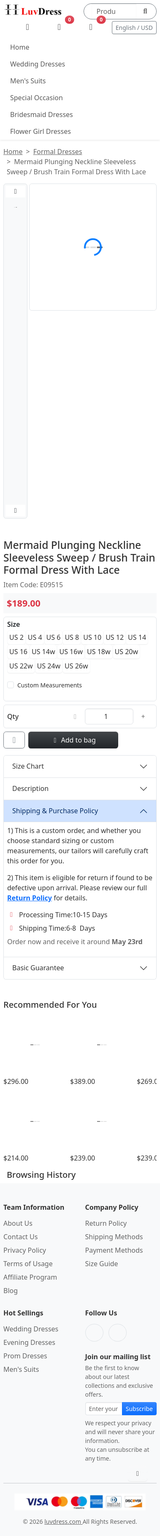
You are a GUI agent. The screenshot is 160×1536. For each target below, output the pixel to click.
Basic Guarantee (38, 967)
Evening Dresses (29, 1342)
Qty (13, 716)
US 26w (76, 666)
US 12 (115, 637)
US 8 (72, 637)
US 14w (43, 651)
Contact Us (20, 1236)
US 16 (18, 651)
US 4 (35, 637)
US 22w (21, 666)
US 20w (126, 651)
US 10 (92, 637)
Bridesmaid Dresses (41, 114)
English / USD (134, 28)
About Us (18, 1223)
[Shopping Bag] (91, 27)
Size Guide (101, 1263)
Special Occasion (36, 97)
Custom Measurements (49, 685)
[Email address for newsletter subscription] (103, 1408)
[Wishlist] (59, 27)
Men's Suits (28, 80)
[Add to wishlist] (14, 740)
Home (20, 47)
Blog (10, 1290)
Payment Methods (114, 1250)
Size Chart (28, 766)
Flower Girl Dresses (40, 131)
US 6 (53, 637)
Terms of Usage (28, 1263)
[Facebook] (94, 1333)
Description (30, 788)
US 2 (16, 637)
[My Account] (27, 27)
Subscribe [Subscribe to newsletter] (139, 1409)
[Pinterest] (117, 1333)
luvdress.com (63, 1521)
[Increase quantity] (143, 716)
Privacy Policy (24, 1250)
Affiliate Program (30, 1277)
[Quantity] (109, 716)
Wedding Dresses (37, 64)
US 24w (49, 666)
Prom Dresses (25, 1355)
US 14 (137, 637)
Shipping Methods (114, 1236)
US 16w (71, 651)
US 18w (99, 651)
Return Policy (106, 1223)
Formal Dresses (57, 151)
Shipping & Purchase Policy (55, 810)
